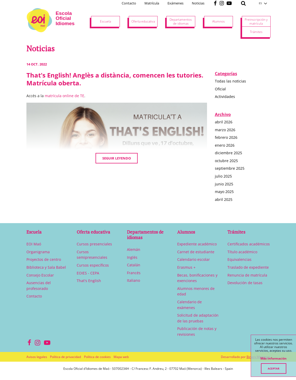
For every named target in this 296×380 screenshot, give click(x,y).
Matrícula (151, 3)
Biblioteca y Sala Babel (46, 267)
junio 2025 (224, 183)
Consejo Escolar (40, 275)
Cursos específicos (93, 265)
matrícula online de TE (64, 95)
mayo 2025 (224, 191)
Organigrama (38, 251)
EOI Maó (33, 243)
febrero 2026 (226, 137)
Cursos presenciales (94, 243)
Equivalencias (239, 259)
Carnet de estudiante (195, 251)
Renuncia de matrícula (247, 275)
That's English (89, 280)
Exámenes (175, 3)
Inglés (132, 257)
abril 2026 (223, 121)
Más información (273, 358)
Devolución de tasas (245, 282)
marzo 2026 (225, 129)
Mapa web (121, 357)
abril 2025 (223, 199)
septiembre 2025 (229, 168)
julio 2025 (223, 176)
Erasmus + (186, 267)
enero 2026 (224, 145)
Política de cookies (97, 357)
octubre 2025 (226, 160)
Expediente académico (197, 243)
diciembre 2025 (228, 152)
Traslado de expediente (248, 267)
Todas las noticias (230, 81)
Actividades (225, 96)
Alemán (133, 249)
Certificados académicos (248, 243)
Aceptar (274, 368)
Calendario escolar (193, 259)
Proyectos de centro (43, 259)
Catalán (133, 264)
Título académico (242, 251)
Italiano (133, 280)
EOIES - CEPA (88, 273)
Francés (134, 272)
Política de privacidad (65, 357)
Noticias (198, 3)
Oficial (220, 88)
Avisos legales (36, 357)
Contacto (129, 3)
